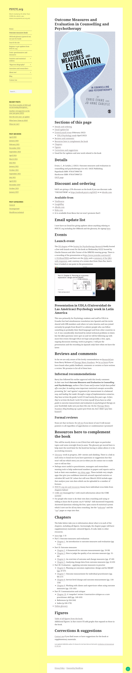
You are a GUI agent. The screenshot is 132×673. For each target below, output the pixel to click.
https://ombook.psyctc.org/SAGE (84, 192)
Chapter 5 (61, 562)
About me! (13, 72)
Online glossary (61, 606)
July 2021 (12, 177)
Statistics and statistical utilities (17, 60)
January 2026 (14, 141)
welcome (101, 507)
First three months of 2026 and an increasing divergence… (20, 106)
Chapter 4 (61, 559)
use (56, 510)
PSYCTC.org (16, 9)
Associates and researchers (18, 68)
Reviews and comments (64, 138)
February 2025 (14, 144)
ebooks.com (107, 192)
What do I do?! (14, 124)
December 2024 (14, 148)
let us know (103, 362)
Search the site (14, 43)
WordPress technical (16, 212)
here (108, 228)
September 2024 (15, 152)
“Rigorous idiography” (17, 65)
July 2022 (12, 163)
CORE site (59, 493)
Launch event (66, 132)
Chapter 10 (61, 594)
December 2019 (14, 185)
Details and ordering (63, 127)
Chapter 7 (61, 574)
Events (57, 132)
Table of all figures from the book (68, 618)
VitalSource (59, 201)
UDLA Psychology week (66, 135)
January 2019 (14, 192)
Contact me (13, 80)
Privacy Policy (60, 668)
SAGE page (59, 177)
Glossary (58, 455)
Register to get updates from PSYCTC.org (19, 47)
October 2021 (14, 170)
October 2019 (14, 188)
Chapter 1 (61, 541)
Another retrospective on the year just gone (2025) (19, 112)
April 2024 (13, 155)
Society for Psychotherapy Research (88, 246)
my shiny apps (84, 472)
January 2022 (14, 166)
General (12, 205)
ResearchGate (108, 359)
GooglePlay (59, 204)
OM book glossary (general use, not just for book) (20, 38)
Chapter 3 (61, 553)
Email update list (62, 129)
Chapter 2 (61, 550)
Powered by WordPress (75, 668)
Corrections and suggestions (66, 150)
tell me (80, 423)
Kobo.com (59, 210)
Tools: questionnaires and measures (18, 54)
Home (11, 29)
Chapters (58, 144)
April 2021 (13, 181)
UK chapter (63, 246)
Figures (58, 147)
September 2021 (15, 174)
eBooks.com (59, 207)
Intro (57, 535)
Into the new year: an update (19, 117)
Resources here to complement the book (71, 141)
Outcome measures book (18, 33)
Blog (10, 76)
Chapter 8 (61, 579)
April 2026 (13, 137)
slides (86, 258)
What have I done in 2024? (18, 120)
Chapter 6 (61, 568)
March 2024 (13, 159)
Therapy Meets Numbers (84, 362)
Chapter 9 (61, 585)
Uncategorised (14, 209)
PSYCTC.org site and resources (67, 487)
